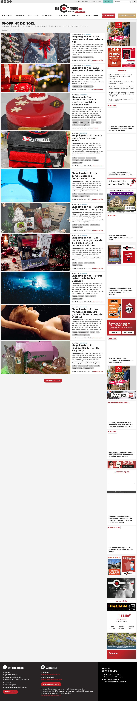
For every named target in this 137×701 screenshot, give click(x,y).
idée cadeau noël (77, 57)
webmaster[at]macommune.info (51, 695)
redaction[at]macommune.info (50, 674)
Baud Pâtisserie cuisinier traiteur (81, 120)
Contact (7, 672)
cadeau (93, 120)
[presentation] (108, 483)
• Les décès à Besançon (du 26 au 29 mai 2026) (120, 100)
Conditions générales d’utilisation (16, 687)
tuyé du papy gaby (77, 227)
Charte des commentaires (13, 677)
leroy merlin (76, 160)
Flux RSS (8, 682)
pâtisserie (75, 125)
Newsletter (10, 692)
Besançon (75, 94)
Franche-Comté (77, 34)
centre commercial (83, 332)
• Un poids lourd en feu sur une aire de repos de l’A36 (120, 82)
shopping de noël (88, 57)
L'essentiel (121, 70)
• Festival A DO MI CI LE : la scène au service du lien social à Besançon (120, 76)
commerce (75, 122)
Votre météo (121, 601)
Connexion (128, 332)
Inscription (115, 332)
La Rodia (81, 296)
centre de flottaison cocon (85, 194)
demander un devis (51, 684)
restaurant (95, 160)
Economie (87, 34)
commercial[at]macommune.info (51, 679)
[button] (131, 2)
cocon (95, 194)
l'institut (92, 332)
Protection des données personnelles (17, 680)
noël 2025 (98, 122)
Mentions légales (10, 685)
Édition (71, 11)
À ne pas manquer (121, 472)
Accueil (4, 30)
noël (92, 122)
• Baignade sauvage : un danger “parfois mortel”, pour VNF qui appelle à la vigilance (121, 94)
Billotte (74, 262)
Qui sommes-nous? (11, 675)
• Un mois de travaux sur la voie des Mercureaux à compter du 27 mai (121, 88)
